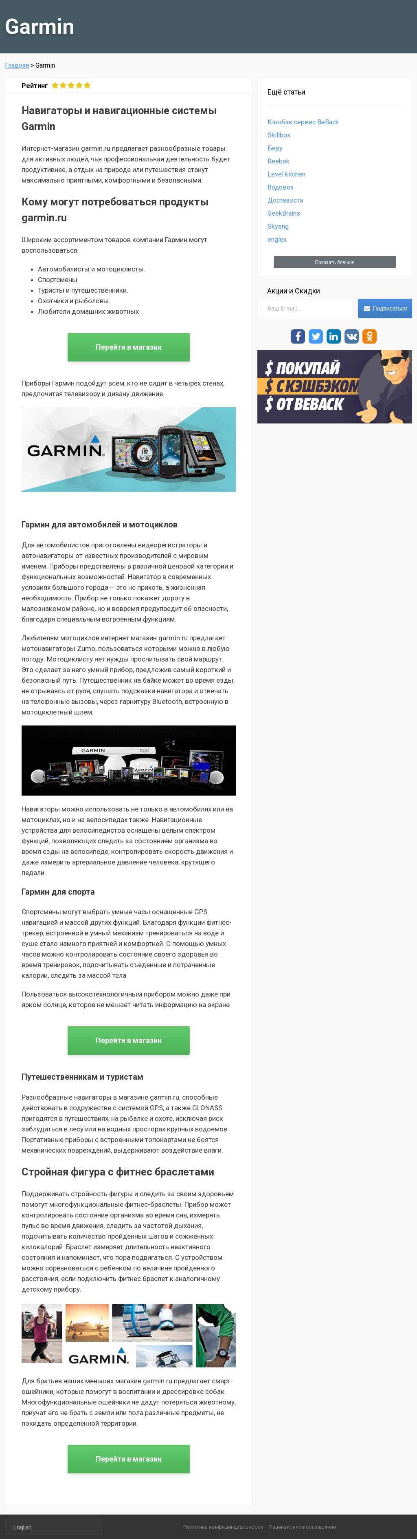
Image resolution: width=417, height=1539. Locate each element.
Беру (275, 148)
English (22, 1527)
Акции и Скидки (293, 291)
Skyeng (278, 226)
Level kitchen (286, 174)
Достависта (285, 200)
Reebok (279, 161)
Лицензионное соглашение (302, 1527)
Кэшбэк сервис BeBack (303, 122)
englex (277, 239)
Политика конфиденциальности (223, 1527)
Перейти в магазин (129, 347)
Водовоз (281, 187)
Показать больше (334, 262)
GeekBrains (284, 213)
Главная (17, 65)
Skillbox (279, 135)
